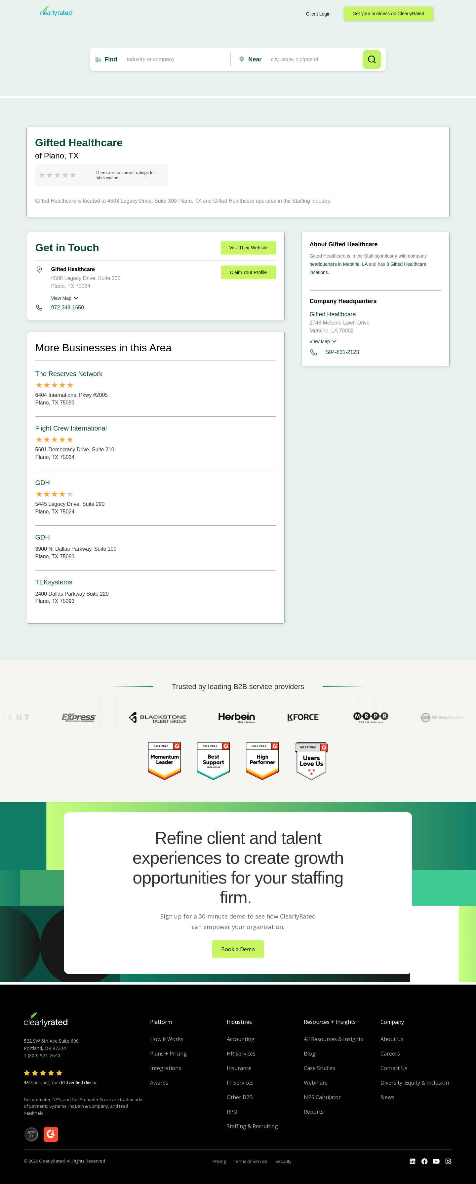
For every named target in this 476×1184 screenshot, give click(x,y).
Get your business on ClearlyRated (388, 13)
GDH (42, 482)
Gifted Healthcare (333, 314)
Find (110, 59)
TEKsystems (53, 582)
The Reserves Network (68, 373)
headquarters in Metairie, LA (339, 264)
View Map (61, 298)
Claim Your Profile (248, 272)
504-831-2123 (334, 352)
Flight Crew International (71, 428)
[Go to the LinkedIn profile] (412, 1162)
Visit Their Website (248, 247)
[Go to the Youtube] (424, 1162)
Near (254, 59)
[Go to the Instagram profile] (448, 1162)
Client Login (318, 14)
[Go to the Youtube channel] (436, 1162)
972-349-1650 (67, 307)
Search (372, 59)
